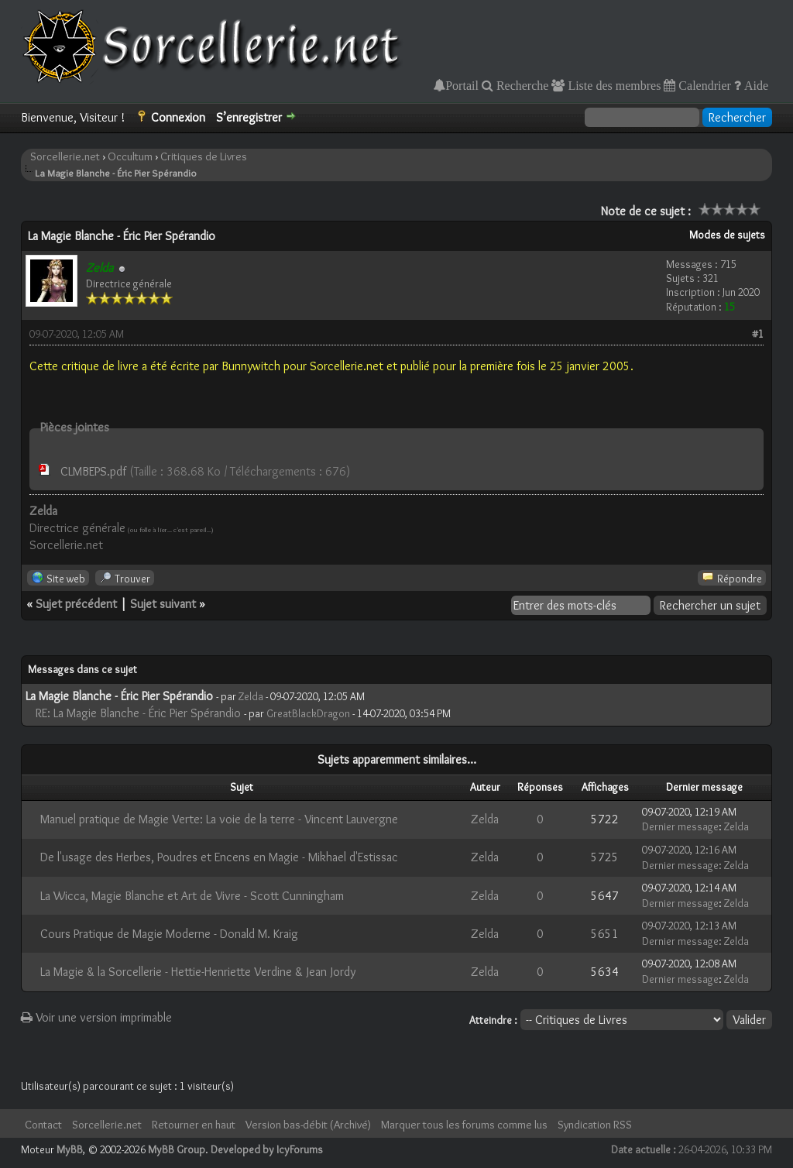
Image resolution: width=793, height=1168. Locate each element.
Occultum (130, 156)
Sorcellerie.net (65, 156)
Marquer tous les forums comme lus (464, 1125)
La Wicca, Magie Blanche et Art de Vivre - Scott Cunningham (192, 895)
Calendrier (703, 85)
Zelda (251, 696)
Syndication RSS (595, 1125)
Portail (462, 85)
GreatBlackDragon (308, 713)
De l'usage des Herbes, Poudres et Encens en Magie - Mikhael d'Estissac (219, 857)
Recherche (521, 85)
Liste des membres (613, 85)
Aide (754, 85)
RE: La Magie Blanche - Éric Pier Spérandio (138, 713)
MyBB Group (176, 1149)
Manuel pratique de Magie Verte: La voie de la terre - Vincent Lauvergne (219, 819)
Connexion (178, 117)
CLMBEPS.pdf (93, 471)
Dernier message (680, 826)
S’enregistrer (249, 117)
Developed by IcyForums (267, 1149)
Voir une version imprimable (96, 1017)
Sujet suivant (163, 603)
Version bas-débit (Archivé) (308, 1125)
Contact (43, 1125)
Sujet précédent (76, 603)
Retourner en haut (193, 1125)
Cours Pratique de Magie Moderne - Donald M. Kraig (169, 933)
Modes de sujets (727, 235)
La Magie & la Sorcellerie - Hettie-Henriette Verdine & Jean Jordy (197, 971)
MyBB (70, 1149)
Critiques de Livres (203, 156)
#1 (758, 334)
